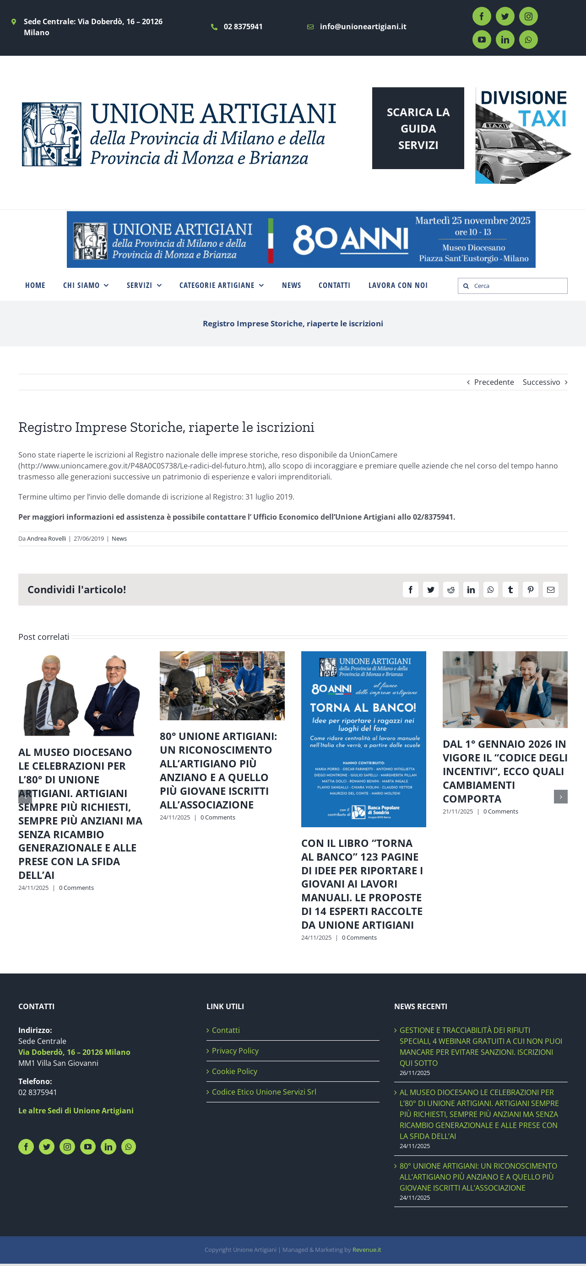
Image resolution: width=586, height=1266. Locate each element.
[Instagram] (67, 1146)
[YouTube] (88, 1146)
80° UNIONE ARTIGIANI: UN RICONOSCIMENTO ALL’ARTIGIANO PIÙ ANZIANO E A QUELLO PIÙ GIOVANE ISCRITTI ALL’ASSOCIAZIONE (218, 770)
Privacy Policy (235, 1051)
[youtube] (481, 39)
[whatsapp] (528, 39)
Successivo (541, 382)
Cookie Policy (234, 1071)
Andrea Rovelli (46, 538)
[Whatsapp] (128, 1146)
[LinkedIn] (108, 1146)
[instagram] (528, 16)
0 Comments (76, 887)
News (119, 538)
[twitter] (505, 16)
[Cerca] (513, 286)
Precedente (494, 382)
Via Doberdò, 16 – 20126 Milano (74, 1052)
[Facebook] (26, 1146)
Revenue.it (367, 1249)
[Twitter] (46, 1146)
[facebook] (481, 16)
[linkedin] (505, 39)
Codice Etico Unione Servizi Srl (264, 1092)
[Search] (466, 286)
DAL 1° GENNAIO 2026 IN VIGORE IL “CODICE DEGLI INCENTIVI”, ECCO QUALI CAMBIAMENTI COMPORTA (505, 771)
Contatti (226, 1030)
